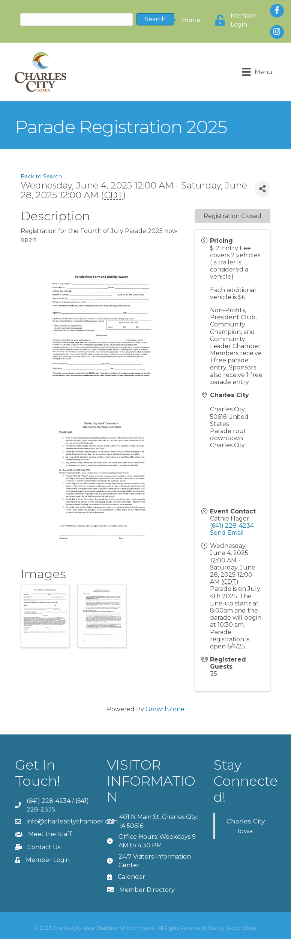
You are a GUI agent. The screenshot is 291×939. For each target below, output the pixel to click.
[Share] (262, 188)
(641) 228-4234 (232, 525)
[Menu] (257, 72)
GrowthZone (165, 708)
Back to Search (41, 176)
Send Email (227, 532)
